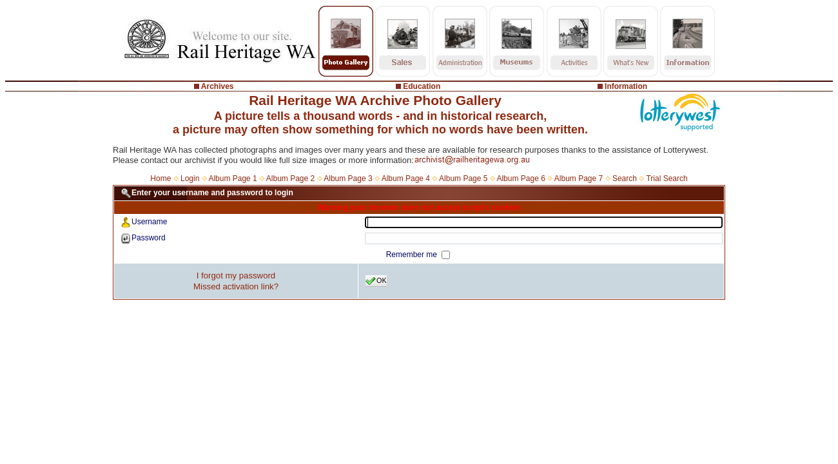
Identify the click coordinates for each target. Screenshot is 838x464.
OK (376, 281)
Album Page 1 (232, 178)
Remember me (413, 254)
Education (421, 86)
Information (626, 86)
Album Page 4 (406, 178)
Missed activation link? (235, 286)
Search (624, 178)
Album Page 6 (520, 178)
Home (160, 178)
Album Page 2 (290, 178)
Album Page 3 (348, 178)
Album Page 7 (578, 178)
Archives (217, 86)
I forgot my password (236, 275)
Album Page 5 (463, 178)
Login (189, 178)
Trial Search (666, 178)
